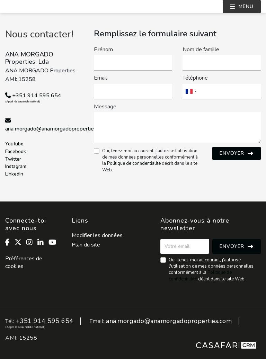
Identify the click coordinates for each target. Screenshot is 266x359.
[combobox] (221, 91)
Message (105, 106)
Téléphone (195, 78)
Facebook (15, 152)
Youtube (14, 144)
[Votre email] (184, 246)
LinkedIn (14, 174)
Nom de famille (201, 49)
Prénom (103, 49)
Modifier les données (97, 235)
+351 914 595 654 (33, 95)
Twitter (13, 159)
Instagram (15, 167)
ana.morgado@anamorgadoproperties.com (56, 129)
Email (100, 78)
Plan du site (86, 245)
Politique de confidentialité (134, 163)
